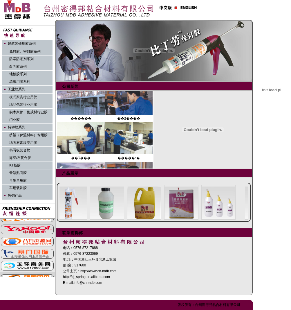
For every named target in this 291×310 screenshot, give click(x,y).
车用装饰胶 (18, 188)
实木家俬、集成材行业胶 (28, 112)
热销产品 (15, 195)
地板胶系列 (18, 74)
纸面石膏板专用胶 (23, 143)
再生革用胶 (18, 180)
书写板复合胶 (19, 150)
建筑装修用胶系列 (22, 44)
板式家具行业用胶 (23, 97)
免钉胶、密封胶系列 (25, 51)
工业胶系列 (16, 89)
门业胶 (14, 120)
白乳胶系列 (18, 66)
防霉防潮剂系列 (21, 59)
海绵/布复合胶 (20, 158)
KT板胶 (15, 165)
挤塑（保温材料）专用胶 (28, 135)
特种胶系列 (16, 127)
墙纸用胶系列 (19, 82)
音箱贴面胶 (18, 173)
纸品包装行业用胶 (23, 105)
